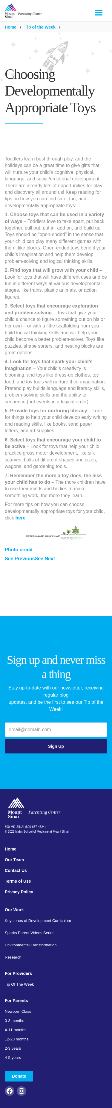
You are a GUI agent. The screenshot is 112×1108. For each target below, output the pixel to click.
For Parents (16, 1000)
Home (10, 27)
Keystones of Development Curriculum (38, 920)
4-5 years (13, 1057)
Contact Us (16, 870)
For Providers (18, 973)
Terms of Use (18, 881)
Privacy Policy (19, 891)
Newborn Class (18, 1011)
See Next (45, 558)
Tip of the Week (40, 27)
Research (13, 957)
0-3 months (14, 1020)
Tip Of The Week (19, 984)
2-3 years (13, 1048)
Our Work (14, 909)
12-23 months (17, 1039)
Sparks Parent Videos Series (29, 933)
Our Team (14, 859)
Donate (19, 1076)
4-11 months (15, 1030)
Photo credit (19, 549)
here (21, 517)
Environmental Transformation (30, 945)
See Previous (20, 558)
